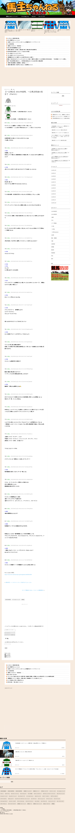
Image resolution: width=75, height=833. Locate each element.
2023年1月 (53, 199)
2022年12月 (53, 202)
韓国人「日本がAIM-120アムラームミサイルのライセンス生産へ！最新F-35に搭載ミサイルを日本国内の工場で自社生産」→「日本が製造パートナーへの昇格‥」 (37, 59)
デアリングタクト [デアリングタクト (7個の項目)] (54, 808)
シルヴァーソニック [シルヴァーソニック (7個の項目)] (13, 808)
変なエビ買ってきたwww (12, 676)
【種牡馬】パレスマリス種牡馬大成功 (59, 140)
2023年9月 (53, 176)
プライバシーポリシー (4, 824)
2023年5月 (53, 188)
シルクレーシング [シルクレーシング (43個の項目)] (4, 808)
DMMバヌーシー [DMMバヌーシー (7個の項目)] (36, 803)
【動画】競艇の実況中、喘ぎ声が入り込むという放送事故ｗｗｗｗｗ (20, 64)
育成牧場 (53, 252)
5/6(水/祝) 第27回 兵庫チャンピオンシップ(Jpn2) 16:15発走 (18, 51)
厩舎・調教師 (54, 238)
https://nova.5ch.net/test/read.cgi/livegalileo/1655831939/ (19, 576)
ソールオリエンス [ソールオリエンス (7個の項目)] (30, 808)
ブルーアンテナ (41, 16)
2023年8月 (53, 179)
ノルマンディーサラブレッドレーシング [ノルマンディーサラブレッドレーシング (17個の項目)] (23, 811)
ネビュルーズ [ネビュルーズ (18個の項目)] (11, 811)
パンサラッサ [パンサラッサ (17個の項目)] (34, 811)
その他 (52, 226)
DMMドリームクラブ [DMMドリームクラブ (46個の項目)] (28, 803)
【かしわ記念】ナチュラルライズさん (14, 53)
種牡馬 (52, 249)
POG (52, 220)
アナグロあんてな (25, 16)
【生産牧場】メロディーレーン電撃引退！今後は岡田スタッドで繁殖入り (11, 30)
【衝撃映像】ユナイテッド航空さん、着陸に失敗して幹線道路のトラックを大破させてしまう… (25, 680)
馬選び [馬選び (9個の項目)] (53, 816)
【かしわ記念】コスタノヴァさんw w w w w (15, 55)
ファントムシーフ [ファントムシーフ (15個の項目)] (41, 811)
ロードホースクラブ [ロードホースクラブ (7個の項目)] (12, 816)
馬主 (52, 255)
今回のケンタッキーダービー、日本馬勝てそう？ (61, 116)
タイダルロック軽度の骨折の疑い (13, 38)
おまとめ (33, 16)
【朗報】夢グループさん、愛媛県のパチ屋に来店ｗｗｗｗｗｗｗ (61, 114)
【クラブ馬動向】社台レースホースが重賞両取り (32, 591)
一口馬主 (13, 89)
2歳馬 (52, 217)
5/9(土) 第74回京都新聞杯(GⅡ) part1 (14, 47)
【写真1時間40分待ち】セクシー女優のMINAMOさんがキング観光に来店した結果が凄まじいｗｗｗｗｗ (61, 118)
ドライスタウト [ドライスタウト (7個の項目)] (4, 811)
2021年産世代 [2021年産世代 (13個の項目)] (3, 803)
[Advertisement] (37, 76)
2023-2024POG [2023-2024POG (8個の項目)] (19, 803)
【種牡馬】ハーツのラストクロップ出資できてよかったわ (19, 583)
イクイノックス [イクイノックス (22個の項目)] (53, 803)
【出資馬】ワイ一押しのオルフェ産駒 (59, 148)
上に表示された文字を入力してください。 (14, 643)
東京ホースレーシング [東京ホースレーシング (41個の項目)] (38, 816)
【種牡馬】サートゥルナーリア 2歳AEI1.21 (60, 132)
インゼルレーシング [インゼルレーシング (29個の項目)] (61, 803)
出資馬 (52, 235)
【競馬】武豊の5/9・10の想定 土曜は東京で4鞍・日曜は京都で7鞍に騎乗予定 (22, 49)
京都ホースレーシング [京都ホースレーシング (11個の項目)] (22, 816)
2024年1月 (53, 173)
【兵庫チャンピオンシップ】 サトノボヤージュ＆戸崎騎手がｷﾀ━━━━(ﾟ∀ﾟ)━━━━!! (23, 42)
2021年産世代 (54, 214)
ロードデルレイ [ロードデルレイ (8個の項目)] (4, 816)
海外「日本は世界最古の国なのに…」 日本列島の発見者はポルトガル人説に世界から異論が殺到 (25, 60)
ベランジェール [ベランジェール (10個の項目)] (49, 811)
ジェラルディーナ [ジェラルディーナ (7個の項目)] (22, 808)
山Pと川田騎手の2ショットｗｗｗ (13, 40)
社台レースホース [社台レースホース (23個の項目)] (47, 816)
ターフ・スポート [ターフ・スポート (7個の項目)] (46, 808)
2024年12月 (53, 170)
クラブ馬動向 (54, 223)
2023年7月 (53, 182)
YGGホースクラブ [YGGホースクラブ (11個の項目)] (45, 803)
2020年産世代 (54, 211)
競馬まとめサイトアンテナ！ (12, 16)
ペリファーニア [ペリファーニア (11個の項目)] (57, 811)
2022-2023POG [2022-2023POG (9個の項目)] (11, 803)
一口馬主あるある (55, 232)
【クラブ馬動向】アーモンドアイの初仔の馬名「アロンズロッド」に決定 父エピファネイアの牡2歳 (60, 136)
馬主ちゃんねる (54, 157)
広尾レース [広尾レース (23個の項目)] (30, 816)
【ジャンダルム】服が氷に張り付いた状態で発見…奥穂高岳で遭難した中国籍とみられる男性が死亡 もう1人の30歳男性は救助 (30, 678)
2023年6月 (53, 185)
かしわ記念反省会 (10, 672)
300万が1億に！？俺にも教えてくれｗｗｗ (15, 683)
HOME (1, 820)
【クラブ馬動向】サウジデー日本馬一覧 (59, 156)
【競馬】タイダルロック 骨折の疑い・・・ (15, 45)
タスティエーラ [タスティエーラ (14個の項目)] (38, 808)
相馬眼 (52, 246)
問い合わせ (2, 825)
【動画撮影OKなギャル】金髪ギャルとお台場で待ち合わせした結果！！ (20, 57)
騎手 (52, 258)
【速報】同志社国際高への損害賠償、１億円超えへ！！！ (18, 62)
